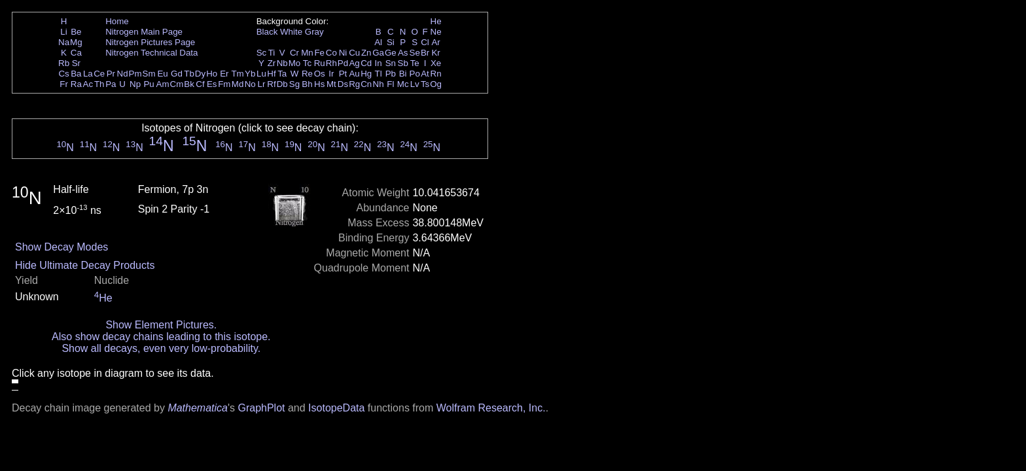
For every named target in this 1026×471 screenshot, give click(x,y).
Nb (282, 63)
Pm (135, 73)
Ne (436, 32)
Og (436, 84)
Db (282, 84)
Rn (436, 73)
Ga (378, 53)
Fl (390, 84)
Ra (76, 84)
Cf (200, 84)
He (436, 21)
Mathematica (198, 407)
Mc (403, 84)
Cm (177, 84)
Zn (366, 53)
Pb (390, 73)
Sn (390, 63)
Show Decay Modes (61, 247)
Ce (99, 73)
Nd (122, 73)
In (378, 63)
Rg (354, 84)
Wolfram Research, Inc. (491, 407)
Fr (64, 84)
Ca (76, 53)
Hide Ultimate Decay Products (84, 265)
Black (267, 32)
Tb (189, 73)
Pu (148, 84)
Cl (425, 42)
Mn (307, 53)
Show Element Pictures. (161, 324)
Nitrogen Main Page (144, 32)
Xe (436, 63)
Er (224, 73)
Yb (250, 73)
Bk (189, 84)
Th (99, 84)
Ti (271, 53)
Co (331, 53)
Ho (211, 73)
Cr (294, 53)
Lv (414, 84)
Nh (378, 84)
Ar (435, 42)
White (291, 32)
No (250, 84)
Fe (319, 53)
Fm (224, 84)
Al (378, 42)
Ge (391, 53)
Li (63, 32)
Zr (272, 63)
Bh (307, 84)
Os (319, 73)
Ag (354, 63)
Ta (282, 73)
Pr (111, 73)
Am (162, 84)
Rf (271, 84)
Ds (343, 84)
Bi (403, 73)
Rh (331, 63)
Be (76, 32)
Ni (343, 53)
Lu (261, 73)
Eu (162, 73)
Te (414, 63)
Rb (63, 63)
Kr (435, 53)
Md (238, 84)
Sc (261, 53)
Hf (271, 73)
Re (307, 73)
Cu (354, 53)
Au (354, 73)
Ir (331, 73)
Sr (76, 63)
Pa (110, 84)
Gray (314, 32)
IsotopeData (336, 407)
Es (212, 84)
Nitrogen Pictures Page (150, 42)
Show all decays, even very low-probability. (161, 348)
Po (415, 73)
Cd (366, 63)
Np (135, 84)
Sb (403, 63)
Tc (307, 63)
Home (117, 21)
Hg (366, 73)
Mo (295, 63)
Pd (343, 63)
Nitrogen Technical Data (151, 53)
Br (425, 53)
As (403, 53)
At (425, 73)
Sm (149, 73)
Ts (425, 84)
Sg (294, 84)
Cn (366, 84)
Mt (331, 84)
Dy (200, 73)
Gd (177, 73)
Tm (237, 73)
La (88, 73)
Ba (76, 73)
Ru (319, 63)
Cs (63, 73)
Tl (378, 73)
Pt (343, 73)
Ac (88, 84)
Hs (319, 84)
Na (63, 42)
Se (415, 53)
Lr (262, 84)
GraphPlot (261, 407)
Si (391, 42)
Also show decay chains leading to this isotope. (161, 336)
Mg (76, 42)
